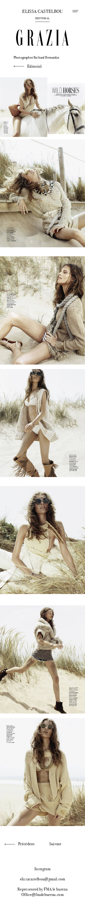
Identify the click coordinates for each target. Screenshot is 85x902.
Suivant (55, 844)
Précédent (26, 844)
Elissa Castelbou (42, 11)
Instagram (42, 868)
